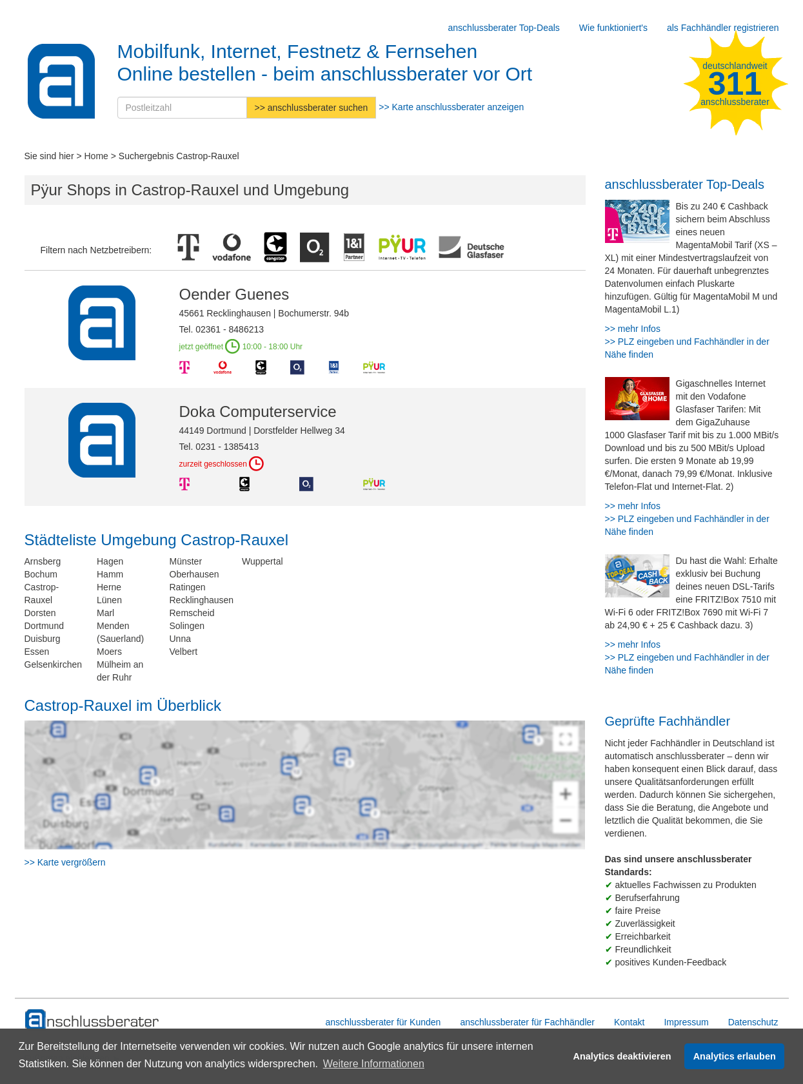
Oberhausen (194, 574)
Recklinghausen (202, 600)
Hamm (110, 574)
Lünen (109, 600)
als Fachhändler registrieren (723, 28)
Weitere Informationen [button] (373, 1063)
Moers (109, 651)
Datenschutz (753, 1022)
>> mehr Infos (632, 329)
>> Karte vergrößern (65, 862)
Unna (180, 639)
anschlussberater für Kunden (383, 1022)
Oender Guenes (234, 294)
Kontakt (629, 1022)
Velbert (184, 651)
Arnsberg (43, 561)
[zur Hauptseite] (92, 1020)
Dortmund (44, 626)
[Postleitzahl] (182, 108)
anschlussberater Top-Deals (504, 28)
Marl (105, 613)
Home (96, 156)
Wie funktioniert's (613, 28)
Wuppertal (262, 561)
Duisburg (43, 639)
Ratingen (188, 587)
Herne (109, 587)
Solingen (187, 626)
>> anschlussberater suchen (311, 107)
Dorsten (40, 613)
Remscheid (192, 613)
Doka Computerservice (258, 411)
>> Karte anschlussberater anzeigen (451, 107)
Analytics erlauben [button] (734, 1056)
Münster (186, 561)
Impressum (686, 1022)
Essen (37, 651)
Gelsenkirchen (54, 664)
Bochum (41, 574)
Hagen (110, 561)
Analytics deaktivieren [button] (622, 1056)
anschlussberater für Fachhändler (527, 1022)
